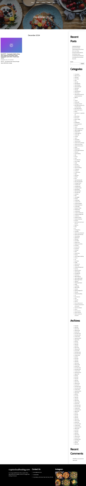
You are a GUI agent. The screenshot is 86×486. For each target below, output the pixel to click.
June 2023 (76, 377)
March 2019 (77, 444)
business (76, 125)
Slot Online (77, 261)
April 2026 (76, 327)
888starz (76, 97)
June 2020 (76, 430)
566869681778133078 (76, 46)
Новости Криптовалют (79, 303)
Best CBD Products (78, 108)
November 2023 (78, 369)
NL (75, 228)
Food (76, 158)
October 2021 (77, 408)
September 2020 (78, 427)
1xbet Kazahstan (78, 91)
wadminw (3, 59)
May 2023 (76, 378)
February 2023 (77, 383)
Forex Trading (77, 161)
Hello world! (75, 460)
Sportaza (76, 268)
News (76, 226)
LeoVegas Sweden (78, 187)
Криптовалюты (77, 296)
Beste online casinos (78, 110)
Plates (76, 251)
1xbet (76, 80)
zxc (75, 295)
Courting (76, 136)
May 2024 (76, 360)
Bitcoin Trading (77, 119)
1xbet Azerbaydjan (78, 86)
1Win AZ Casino (77, 75)
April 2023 (76, 380)
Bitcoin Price (77, 117)
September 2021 (78, 409)
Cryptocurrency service (79, 145)
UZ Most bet (77, 275)
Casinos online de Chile (79, 128)
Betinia (76, 111)
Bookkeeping (77, 122)
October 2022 (77, 389)
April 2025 (76, 346)
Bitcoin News (77, 116)
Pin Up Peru (77, 248)
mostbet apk (77, 200)
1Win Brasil (76, 77)
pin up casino (77, 247)
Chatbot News (77, 131)
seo (75, 259)
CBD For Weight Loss (78, 130)
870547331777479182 (76, 47)
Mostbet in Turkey (78, 208)
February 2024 (77, 364)
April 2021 (76, 417)
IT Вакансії (77, 170)
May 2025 (76, 344)
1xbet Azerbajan (77, 85)
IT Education (77, 169)
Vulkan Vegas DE (78, 276)
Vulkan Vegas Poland (78, 279)
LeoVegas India (77, 184)
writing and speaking (78, 293)
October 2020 (77, 425)
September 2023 (78, 372)
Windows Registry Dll (78, 290)
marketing (76, 194)
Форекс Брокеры (78, 310)
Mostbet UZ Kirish (78, 217)
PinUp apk (76, 250)
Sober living (77, 265)
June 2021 (76, 414)
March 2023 (77, 381)
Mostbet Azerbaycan (78, 205)
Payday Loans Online (78, 243)
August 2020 (77, 428)
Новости (76, 301)
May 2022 (76, 397)
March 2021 (77, 419)
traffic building (77, 271)
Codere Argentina (78, 133)
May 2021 (76, 416)
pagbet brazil (77, 237)
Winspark (76, 292)
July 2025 (76, 341)
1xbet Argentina (77, 83)
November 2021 (77, 406)
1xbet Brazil (77, 88)
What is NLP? (77, 287)
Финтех (76, 309)
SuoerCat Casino (78, 270)
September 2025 (78, 338)
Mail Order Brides (78, 191)
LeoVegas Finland (78, 183)
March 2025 (77, 347)
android (76, 100)
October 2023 (77, 371)
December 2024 (78, 352)
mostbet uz (77, 215)
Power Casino (77, 253)
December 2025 (78, 333)
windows (76, 289)
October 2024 (77, 355)
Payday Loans (77, 242)
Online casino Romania (79, 234)
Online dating (77, 236)
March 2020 (77, 434)
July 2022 (76, 394)
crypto (76, 138)
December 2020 (78, 423)
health (76, 162)
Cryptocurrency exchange (79, 142)
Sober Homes (77, 264)
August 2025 (77, 339)
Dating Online (77, 149)
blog (75, 120)
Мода (76, 298)
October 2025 (77, 336)
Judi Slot (76, 177)
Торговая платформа (78, 307)
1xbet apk (76, 82)
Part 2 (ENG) (77, 240)
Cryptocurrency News (78, 144)
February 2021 (77, 420)
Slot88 (76, 262)
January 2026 (77, 332)
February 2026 (77, 330)
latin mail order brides (79, 181)
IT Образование (77, 172)
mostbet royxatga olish (79, 214)
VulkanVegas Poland (78, 282)
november (77, 231)
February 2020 (77, 436)
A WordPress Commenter (77, 458)
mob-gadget (77, 197)
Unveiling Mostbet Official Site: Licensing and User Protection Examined (78, 57)
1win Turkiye (77, 78)
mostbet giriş (77, 206)
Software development (79, 267)
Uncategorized (77, 273)
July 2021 (76, 413)
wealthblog (77, 285)
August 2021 (77, 411)
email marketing (78, 153)
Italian (76, 173)
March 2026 (77, 328)
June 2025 (76, 342)
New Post (76, 225)
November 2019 (78, 439)
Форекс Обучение (78, 312)
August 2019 (77, 441)
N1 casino (76, 220)
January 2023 (77, 385)
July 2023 (76, 375)
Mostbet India (77, 209)
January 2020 (77, 437)
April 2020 (76, 433)
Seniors (76, 257)
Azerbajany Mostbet (78, 103)
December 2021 (77, 405)
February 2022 (77, 402)
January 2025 (77, 350)
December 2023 (78, 367)
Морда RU (76, 300)
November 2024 (78, 353)
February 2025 (77, 349)
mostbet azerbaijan (78, 203)
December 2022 (78, 386)
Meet (76, 195)
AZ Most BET (77, 102)
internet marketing (78, 167)
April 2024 (76, 361)
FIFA (75, 155)
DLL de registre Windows (79, 150)
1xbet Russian (77, 92)
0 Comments (11, 59)
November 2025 (78, 335)
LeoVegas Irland (77, 186)
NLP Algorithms (77, 229)
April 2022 (76, 399)
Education (76, 152)
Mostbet (76, 198)
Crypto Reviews (77, 141)
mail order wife (77, 192)
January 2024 (77, 366)
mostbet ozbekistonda (79, 212)
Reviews (76, 254)
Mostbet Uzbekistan (78, 219)
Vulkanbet (76, 281)
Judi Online (77, 175)
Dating (76, 147)
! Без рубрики (77, 74)
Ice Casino (76, 164)
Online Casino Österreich (79, 233)
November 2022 (78, 388)
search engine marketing (79, 256)
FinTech (76, 156)
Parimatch (76, 239)
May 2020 (76, 431)
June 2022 (76, 395)
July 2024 (76, 356)
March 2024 (77, 363)
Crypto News (77, 139)
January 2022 (77, 403)
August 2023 (77, 374)
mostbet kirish (77, 211)
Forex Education (78, 159)
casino (76, 127)
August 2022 (77, 392)
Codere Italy (77, 134)
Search (71, 61)
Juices (76, 178)
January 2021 (77, 422)
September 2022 (78, 391)
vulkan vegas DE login (78, 278)
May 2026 (76, 325)
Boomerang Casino (78, 124)
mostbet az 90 (77, 201)
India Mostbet (77, 166)
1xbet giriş (76, 89)
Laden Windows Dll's (78, 180)
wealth (76, 284)
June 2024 (76, 358)
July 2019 (76, 442)
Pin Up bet (76, 245)
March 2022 (77, 400)
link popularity (77, 189)
